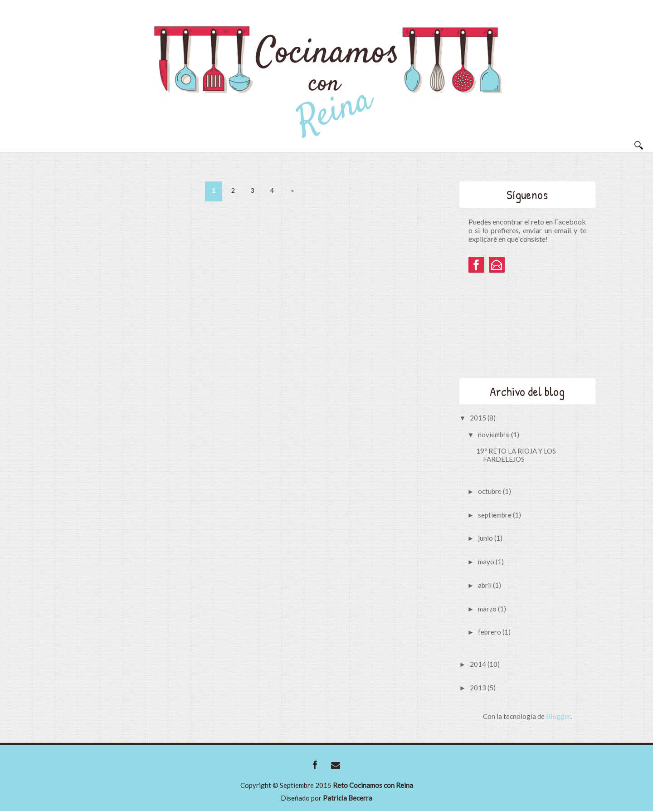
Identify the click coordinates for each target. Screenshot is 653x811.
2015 (478, 418)
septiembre (495, 515)
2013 (478, 688)
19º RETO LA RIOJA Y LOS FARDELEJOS (516, 455)
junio (486, 538)
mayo (487, 561)
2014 (478, 664)
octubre (490, 491)
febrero (490, 632)
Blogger (558, 716)
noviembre (494, 434)
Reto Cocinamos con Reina (373, 785)
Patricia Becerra (347, 798)
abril (485, 585)
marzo (488, 609)
